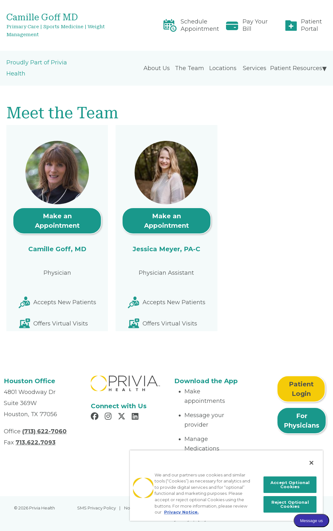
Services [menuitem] (254, 68)
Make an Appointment (57, 220)
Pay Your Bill (255, 25)
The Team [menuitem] (189, 68)
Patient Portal (311, 25)
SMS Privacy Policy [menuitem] (96, 507)
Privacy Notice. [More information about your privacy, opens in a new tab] (181, 512)
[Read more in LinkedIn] (136, 417)
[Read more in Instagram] (109, 417)
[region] (226, 485)
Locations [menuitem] (222, 68)
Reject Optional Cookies (290, 504)
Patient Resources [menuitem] (296, 68)
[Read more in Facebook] (95, 417)
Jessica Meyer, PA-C (166, 249)
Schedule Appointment (200, 25)
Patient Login (301, 388)
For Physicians (301, 420)
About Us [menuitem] (156, 68)
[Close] (311, 463)
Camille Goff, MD (57, 249)
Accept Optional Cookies (290, 484)
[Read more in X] (122, 417)
